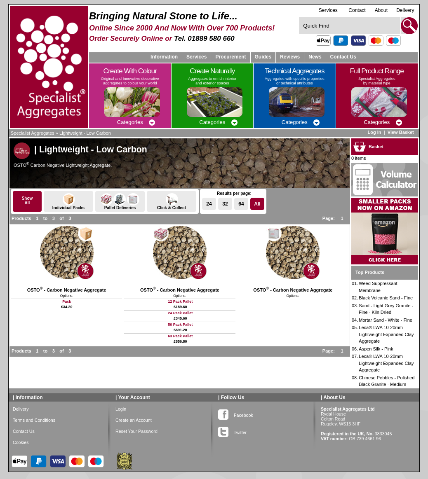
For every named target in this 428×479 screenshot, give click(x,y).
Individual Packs (68, 201)
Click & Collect (171, 201)
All (257, 204)
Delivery (405, 10)
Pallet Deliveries (120, 201)
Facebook (235, 413)
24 (209, 204)
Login (120, 409)
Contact (356, 10)
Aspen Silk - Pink (376, 348)
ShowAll (27, 200)
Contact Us (343, 57)
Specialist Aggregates (32, 133)
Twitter (232, 431)
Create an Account (133, 420)
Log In (374, 132)
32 (225, 204)
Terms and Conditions (34, 420)
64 (241, 204)
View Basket (401, 132)
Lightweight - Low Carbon (85, 133)
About (381, 10)
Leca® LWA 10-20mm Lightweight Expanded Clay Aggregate (386, 334)
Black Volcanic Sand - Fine (386, 297)
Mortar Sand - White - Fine (385, 320)
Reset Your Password (136, 431)
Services (328, 10)
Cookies (21, 442)
